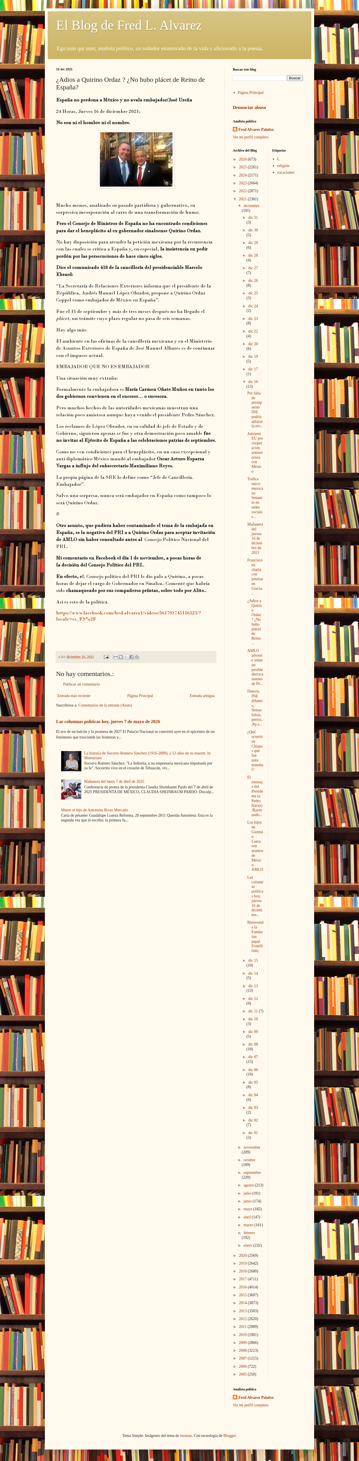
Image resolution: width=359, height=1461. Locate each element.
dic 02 (253, 1120)
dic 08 (253, 1044)
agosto (249, 1185)
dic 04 (253, 1095)
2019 (243, 1263)
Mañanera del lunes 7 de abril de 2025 (114, 781)
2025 (243, 167)
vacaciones (285, 172)
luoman (186, 1436)
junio (247, 1201)
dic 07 (253, 1057)
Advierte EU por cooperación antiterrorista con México (255, 452)
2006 (243, 1366)
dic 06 (253, 1070)
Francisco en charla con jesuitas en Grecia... (255, 576)
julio (247, 1193)
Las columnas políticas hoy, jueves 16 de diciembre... (255, 896)
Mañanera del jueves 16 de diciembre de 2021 (255, 538)
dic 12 (253, 999)
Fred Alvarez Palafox (256, 129)
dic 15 (253, 960)
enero (248, 1245)
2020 (243, 1255)
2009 (243, 1343)
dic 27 (253, 268)
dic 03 (253, 1107)
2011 (243, 1327)
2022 (243, 191)
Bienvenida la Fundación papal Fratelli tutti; (255, 936)
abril (247, 1217)
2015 (243, 1295)
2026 (243, 159)
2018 (243, 1271)
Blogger (229, 1436)
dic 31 (253, 217)
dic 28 (253, 255)
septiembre (252, 1172)
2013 (243, 1311)
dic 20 (253, 344)
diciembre (251, 206)
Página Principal (140, 696)
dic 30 (253, 230)
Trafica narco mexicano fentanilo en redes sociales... (255, 498)
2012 (243, 1319)
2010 (243, 1335)
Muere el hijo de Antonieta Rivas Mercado (94, 810)
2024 (243, 175)
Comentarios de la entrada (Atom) (105, 705)
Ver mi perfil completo (250, 137)
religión (283, 166)
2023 (243, 183)
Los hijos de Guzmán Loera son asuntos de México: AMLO (255, 846)
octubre (249, 1160)
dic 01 (253, 1133)
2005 (243, 1374)
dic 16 (253, 382)
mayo (248, 1209)
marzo (248, 1225)
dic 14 (253, 973)
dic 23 (253, 319)
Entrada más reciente (73, 696)
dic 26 (253, 280)
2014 (243, 1303)
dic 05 (253, 1082)
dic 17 (253, 369)
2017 (243, 1279)
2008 (243, 1350)
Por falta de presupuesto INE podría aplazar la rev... (255, 409)
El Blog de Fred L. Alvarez (129, 25)
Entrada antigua (202, 696)
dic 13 (253, 986)
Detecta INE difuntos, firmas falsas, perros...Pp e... (255, 707)
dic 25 (253, 293)
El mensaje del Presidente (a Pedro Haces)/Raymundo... (255, 796)
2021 (243, 199)
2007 (243, 1358)
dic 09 (253, 1032)
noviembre (251, 1147)
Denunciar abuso (249, 107)
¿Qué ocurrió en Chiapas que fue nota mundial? (255, 751)
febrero (249, 1233)
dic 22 (253, 331)
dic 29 (253, 243)
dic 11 (253, 1011)
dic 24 (253, 306)
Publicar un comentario (81, 684)
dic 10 (253, 1019)
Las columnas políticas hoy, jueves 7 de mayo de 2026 (108, 721)
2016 (243, 1287)
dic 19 (253, 356)
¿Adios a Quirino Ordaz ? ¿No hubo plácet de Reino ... (254, 622)
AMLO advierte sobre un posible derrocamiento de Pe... (255, 667)
